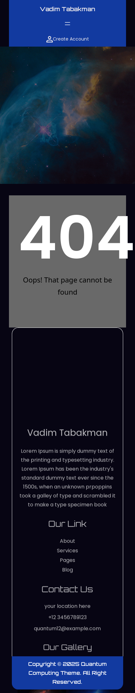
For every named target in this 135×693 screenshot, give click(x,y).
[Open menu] (67, 23)
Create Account (67, 39)
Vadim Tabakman (67, 8)
